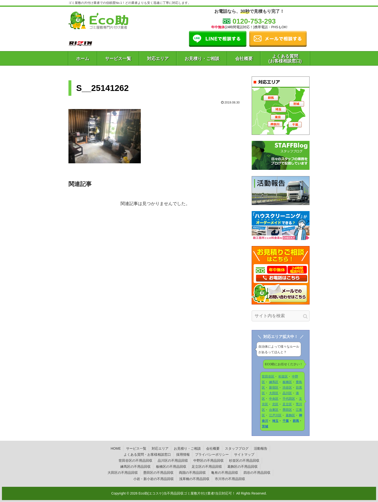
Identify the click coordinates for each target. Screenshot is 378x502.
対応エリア (160, 448)
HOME (116, 448)
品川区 (287, 393)
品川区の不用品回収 (173, 460)
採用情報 (183, 454)
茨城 (265, 426)
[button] (305, 316)
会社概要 (213, 448)
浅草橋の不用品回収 (194, 479)
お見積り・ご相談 (187, 448)
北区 (275, 404)
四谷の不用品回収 (256, 472)
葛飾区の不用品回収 (242, 466)
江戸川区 (275, 415)
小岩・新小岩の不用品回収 (153, 479)
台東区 (273, 410)
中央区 (273, 398)
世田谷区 (268, 376)
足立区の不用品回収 (207, 466)
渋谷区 (287, 387)
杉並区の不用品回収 (244, 460)
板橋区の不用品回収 (171, 466)
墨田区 (287, 410)
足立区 (287, 404)
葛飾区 (290, 415)
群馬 (296, 421)
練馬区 (273, 382)
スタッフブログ (237, 448)
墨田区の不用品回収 (158, 472)
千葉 (286, 421)
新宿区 (273, 387)
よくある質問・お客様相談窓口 (147, 454)
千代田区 (289, 398)
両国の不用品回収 (192, 472)
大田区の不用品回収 (123, 472)
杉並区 (283, 376)
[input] (281, 315)
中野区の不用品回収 (208, 460)
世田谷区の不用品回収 (135, 460)
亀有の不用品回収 (224, 472)
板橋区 (287, 382)
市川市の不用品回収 (230, 479)
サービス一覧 (136, 448)
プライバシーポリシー (212, 454)
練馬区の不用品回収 (135, 466)
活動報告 (260, 448)
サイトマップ (244, 454)
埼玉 (275, 421)
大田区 (273, 393)
